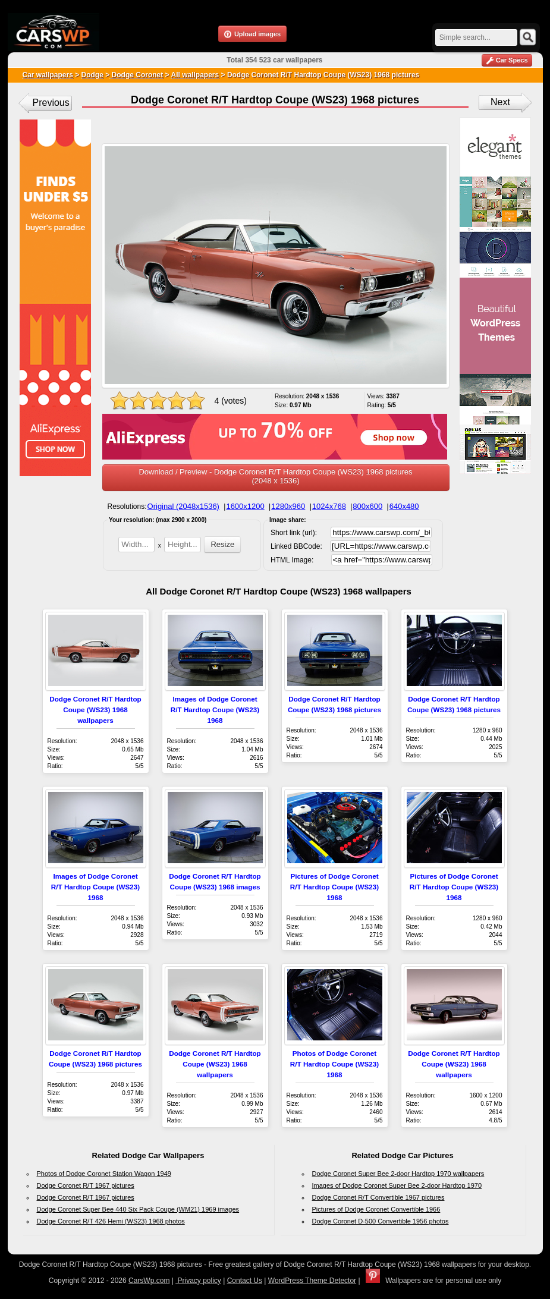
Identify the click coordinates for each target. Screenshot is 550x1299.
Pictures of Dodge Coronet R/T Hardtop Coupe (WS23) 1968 (334, 886)
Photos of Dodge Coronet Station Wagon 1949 (104, 1173)
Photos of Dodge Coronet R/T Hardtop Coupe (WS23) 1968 (334, 1063)
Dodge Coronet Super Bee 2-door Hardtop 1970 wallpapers (398, 1173)
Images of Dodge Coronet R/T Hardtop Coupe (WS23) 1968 (215, 709)
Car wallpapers (48, 75)
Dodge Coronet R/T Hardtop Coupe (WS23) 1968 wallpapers (95, 709)
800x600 (367, 506)
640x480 (404, 506)
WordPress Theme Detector (312, 1280)
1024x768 (329, 506)
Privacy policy (198, 1280)
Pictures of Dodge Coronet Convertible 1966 (376, 1209)
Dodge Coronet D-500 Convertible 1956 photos (380, 1221)
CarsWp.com (148, 1280)
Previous (51, 102)
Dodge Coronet (136, 75)
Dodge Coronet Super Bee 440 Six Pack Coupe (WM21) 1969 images (138, 1209)
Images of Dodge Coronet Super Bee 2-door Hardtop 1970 (397, 1185)
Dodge (92, 75)
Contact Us (244, 1280)
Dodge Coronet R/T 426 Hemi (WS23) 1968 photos (111, 1221)
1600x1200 (245, 506)
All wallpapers (195, 75)
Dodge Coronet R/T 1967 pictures (85, 1185)
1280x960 (288, 506)
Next (500, 102)
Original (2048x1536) (183, 506)
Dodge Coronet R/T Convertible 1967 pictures (378, 1197)
